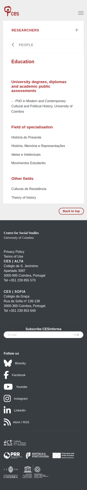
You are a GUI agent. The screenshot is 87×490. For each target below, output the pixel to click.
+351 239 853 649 (22, 310)
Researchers (25, 30)
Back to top (71, 211)
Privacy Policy (14, 251)
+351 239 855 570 (22, 280)
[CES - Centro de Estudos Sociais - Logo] (11, 9)
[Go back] (13, 45)
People (26, 45)
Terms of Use (13, 256)
